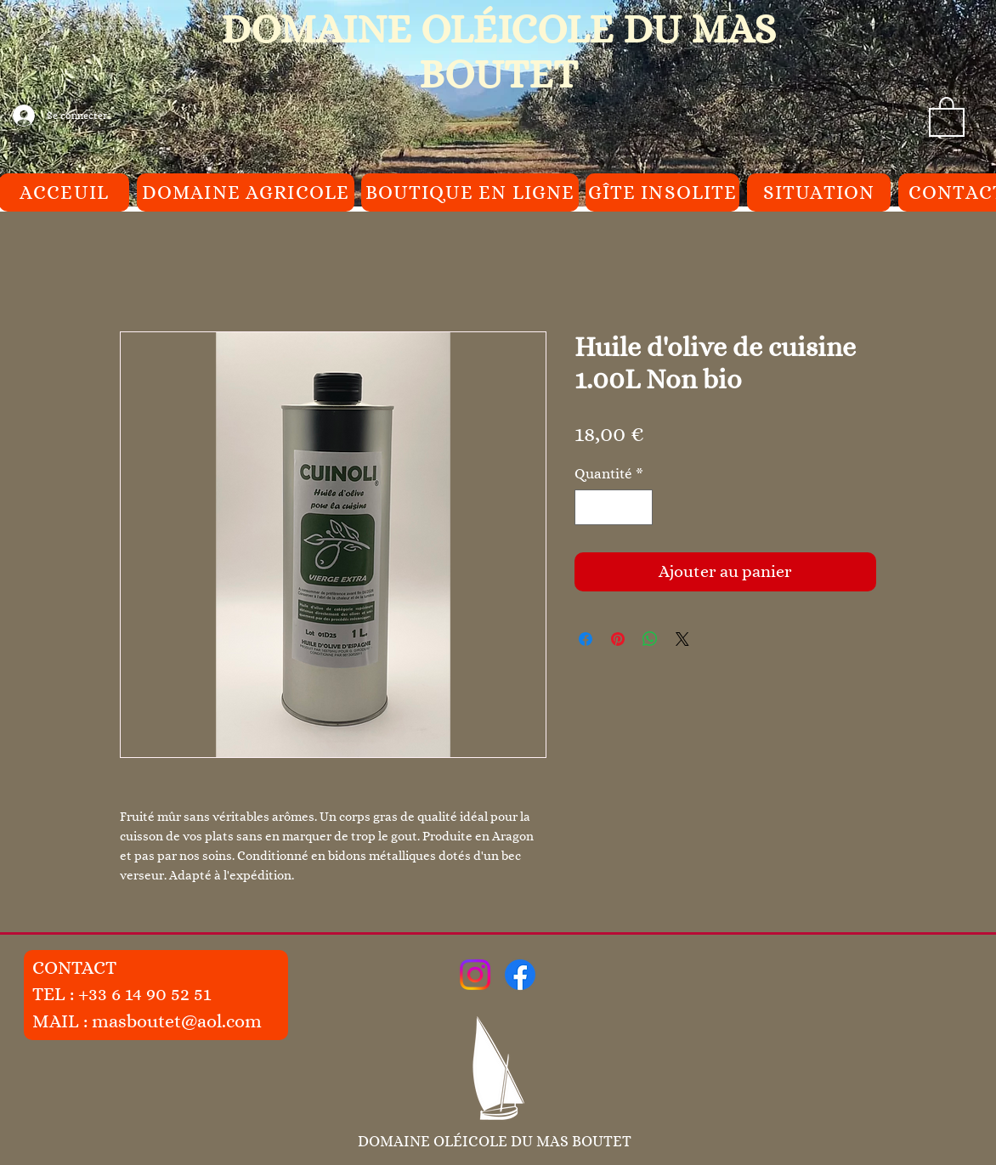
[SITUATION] (819, 192)
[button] (947, 115)
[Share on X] (682, 639)
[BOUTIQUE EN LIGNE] (470, 192)
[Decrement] (590, 507)
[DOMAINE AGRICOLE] (245, 192)
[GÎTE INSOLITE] (662, 192)
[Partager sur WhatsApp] (650, 639)
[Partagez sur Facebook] (585, 639)
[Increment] (638, 507)
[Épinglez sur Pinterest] (618, 639)
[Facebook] (520, 974)
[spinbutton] (614, 507)
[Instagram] (475, 974)
